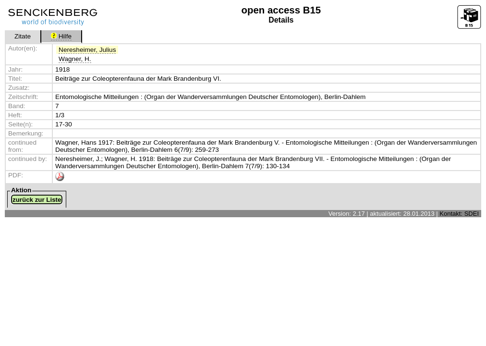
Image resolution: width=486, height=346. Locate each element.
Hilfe (61, 36)
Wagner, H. (75, 58)
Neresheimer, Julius (87, 49)
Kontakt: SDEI (459, 213)
